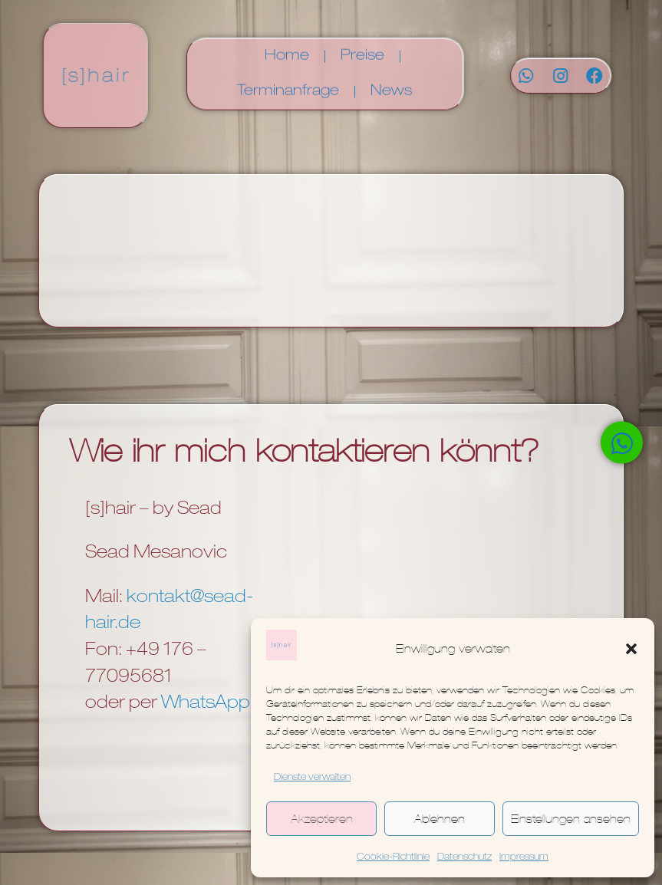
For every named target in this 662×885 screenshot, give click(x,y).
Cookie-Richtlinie (393, 857)
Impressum (523, 857)
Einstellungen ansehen (571, 818)
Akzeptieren (322, 818)
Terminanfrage (288, 87)
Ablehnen (439, 818)
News (391, 87)
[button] (631, 648)
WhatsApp (205, 704)
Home (287, 51)
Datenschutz (464, 857)
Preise (362, 51)
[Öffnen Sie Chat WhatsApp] (622, 443)
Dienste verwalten (312, 777)
